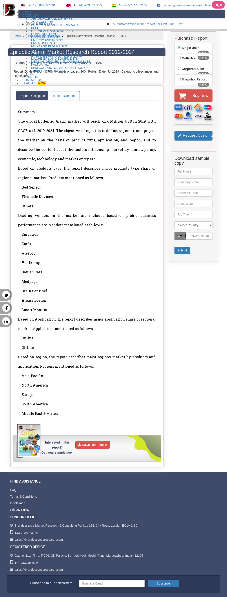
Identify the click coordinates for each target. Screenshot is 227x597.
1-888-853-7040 (41, 5)
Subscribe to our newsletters (51, 583)
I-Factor (34, 83)
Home (17, 35)
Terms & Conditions (23, 496)
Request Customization (195, 135)
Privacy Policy (19, 509)
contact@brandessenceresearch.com (185, 5)
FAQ (13, 490)
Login (218, 5)
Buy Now (193, 96)
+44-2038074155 (87, 5)
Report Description (32, 96)
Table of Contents (64, 96)
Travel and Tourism (48, 71)
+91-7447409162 (132, 5)
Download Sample (92, 445)
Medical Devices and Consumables (61, 61)
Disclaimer (17, 503)
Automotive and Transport (54, 25)
